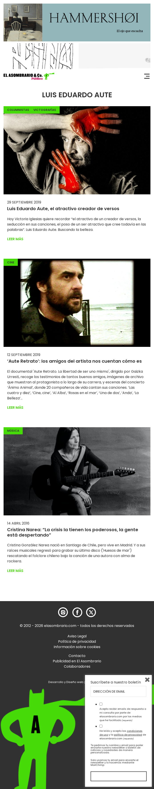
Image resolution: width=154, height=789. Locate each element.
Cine (10, 262)
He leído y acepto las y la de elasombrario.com (122, 734)
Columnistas (18, 110)
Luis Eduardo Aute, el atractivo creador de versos (63, 208)
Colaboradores (77, 666)
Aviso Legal (77, 636)
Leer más (15, 239)
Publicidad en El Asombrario (77, 661)
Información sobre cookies (77, 646)
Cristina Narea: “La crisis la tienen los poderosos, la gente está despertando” (72, 532)
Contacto (77, 655)
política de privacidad (128, 734)
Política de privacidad (77, 641)
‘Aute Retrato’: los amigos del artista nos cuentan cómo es (74, 361)
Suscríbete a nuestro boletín (116, 682)
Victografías (44, 110)
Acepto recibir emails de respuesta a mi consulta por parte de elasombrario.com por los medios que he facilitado (122, 714)
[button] (29, 76)
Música (13, 431)
